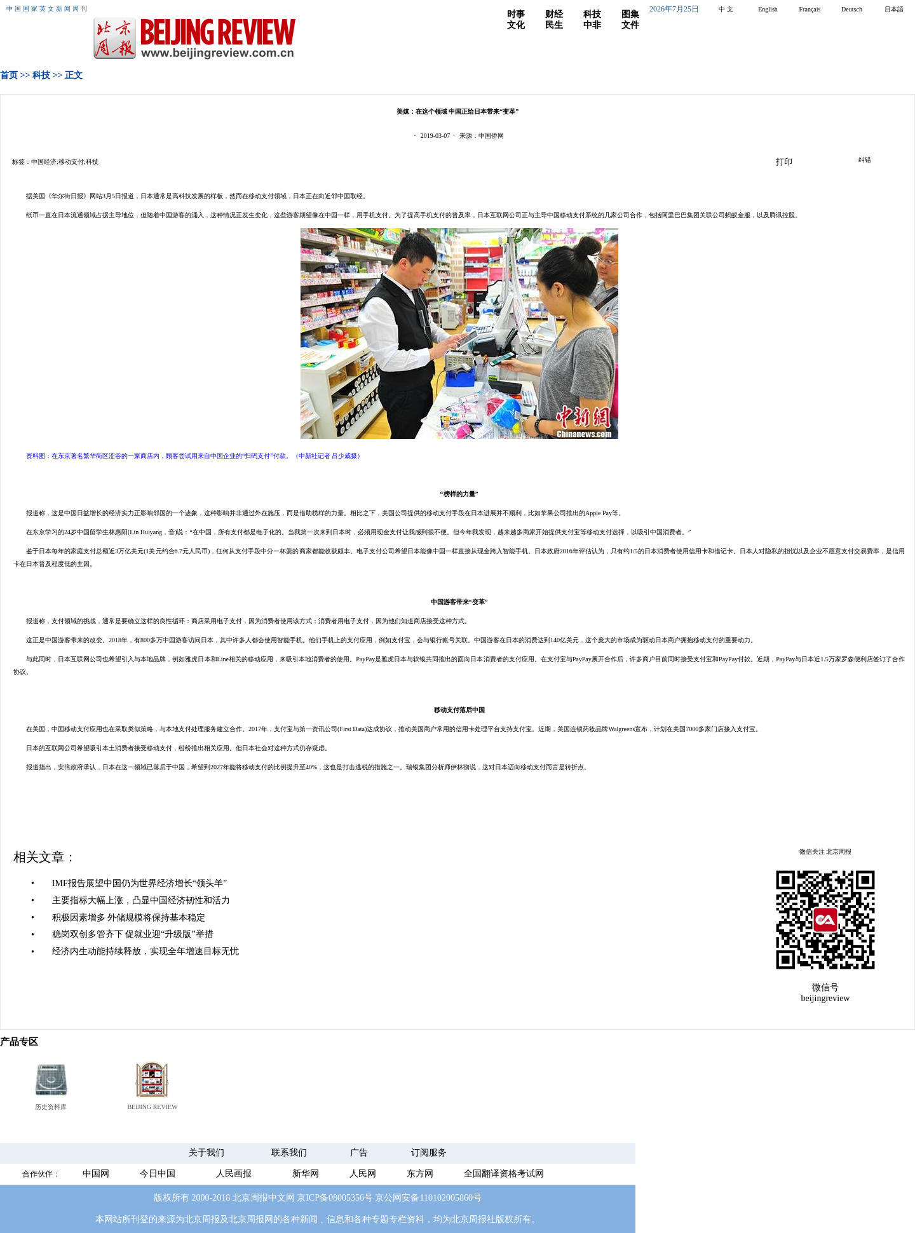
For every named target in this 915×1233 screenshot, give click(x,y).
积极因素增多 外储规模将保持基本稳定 (129, 917)
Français (810, 9)
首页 (9, 75)
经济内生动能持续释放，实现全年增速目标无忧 (145, 951)
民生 (554, 25)
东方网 (420, 1173)
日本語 (894, 9)
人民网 (362, 1173)
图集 (630, 14)
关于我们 (206, 1152)
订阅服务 (429, 1152)
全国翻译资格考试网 (504, 1173)
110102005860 (445, 1198)
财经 (554, 14)
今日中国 (157, 1173)
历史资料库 (51, 1106)
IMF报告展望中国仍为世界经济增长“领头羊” (139, 883)
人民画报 (234, 1173)
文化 (516, 25)
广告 (359, 1152)
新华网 (305, 1173)
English (768, 9)
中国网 (96, 1173)
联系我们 (289, 1152)
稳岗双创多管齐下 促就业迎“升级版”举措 (133, 934)
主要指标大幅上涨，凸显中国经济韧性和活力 (141, 900)
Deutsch (851, 9)
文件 (630, 25)
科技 (592, 14)
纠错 (864, 159)
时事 (516, 14)
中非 (592, 25)
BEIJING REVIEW (152, 1106)
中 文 (726, 9)
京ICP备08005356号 (335, 1198)
